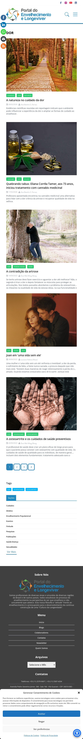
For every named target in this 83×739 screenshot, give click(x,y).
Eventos (9, 521)
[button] (78, 692)
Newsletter (42, 643)
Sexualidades (11, 547)
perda (16, 351)
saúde (30, 267)
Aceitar (41, 713)
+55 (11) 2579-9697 (37, 681)
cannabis (10, 179)
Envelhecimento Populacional (18, 516)
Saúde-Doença (12, 542)
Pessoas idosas (19, 267)
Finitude (9, 526)
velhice (27, 179)
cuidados (10, 95)
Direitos (9, 511)
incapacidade (19, 434)
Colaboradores (41, 632)
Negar (41, 721)
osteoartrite (32, 434)
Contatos (41, 637)
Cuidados (10, 505)
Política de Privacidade (49, 735)
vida (23, 351)
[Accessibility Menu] (77, 733)
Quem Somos (41, 648)
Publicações (11, 536)
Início (41, 622)
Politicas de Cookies (31, 735)
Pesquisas (10, 531)
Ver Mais (11, 551)
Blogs (41, 627)
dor (19, 95)
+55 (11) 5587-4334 (54, 681)
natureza (27, 95)
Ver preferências (41, 729)
